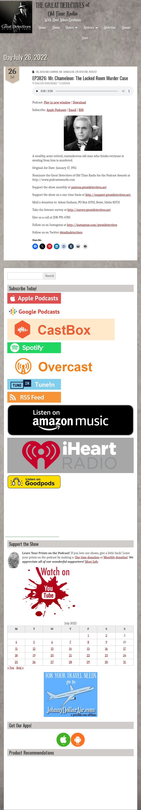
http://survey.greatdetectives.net (88, 210)
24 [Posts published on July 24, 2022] (124, 655)
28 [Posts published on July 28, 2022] (70, 662)
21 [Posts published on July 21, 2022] (70, 655)
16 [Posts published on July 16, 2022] (106, 649)
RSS (81, 110)
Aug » (20, 668)
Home (42, 27)
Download (79, 102)
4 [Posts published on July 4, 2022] (16, 642)
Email (72, 110)
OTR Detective (81, 72)
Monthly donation (115, 557)
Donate (126, 27)
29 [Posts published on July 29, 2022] (88, 662)
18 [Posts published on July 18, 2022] (16, 655)
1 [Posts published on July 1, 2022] (88, 635)
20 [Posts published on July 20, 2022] (52, 655)
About (56, 27)
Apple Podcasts (56, 110)
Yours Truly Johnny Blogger (46, 82)
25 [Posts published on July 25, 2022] (16, 662)
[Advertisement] (32, 514)
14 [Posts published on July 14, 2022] (70, 649)
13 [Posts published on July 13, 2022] (52, 649)
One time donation (87, 557)
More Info (91, 562)
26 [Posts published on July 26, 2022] (34, 662)
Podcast (93, 72)
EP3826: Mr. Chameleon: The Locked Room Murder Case (80, 78)
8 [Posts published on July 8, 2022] (88, 642)
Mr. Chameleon (66, 72)
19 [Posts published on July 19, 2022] (34, 655)
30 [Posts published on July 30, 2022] (106, 662)
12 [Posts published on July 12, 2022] (34, 649)
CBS (37, 72)
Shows (69, 27)
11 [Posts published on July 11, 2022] (16, 649)
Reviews (89, 27)
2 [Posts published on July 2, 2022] (106, 635)
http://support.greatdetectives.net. (108, 195)
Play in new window (57, 102)
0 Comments (65, 82)
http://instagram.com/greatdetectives (92, 225)
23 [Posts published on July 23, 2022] (106, 655)
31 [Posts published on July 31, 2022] (124, 662)
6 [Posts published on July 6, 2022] (52, 642)
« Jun (10, 668)
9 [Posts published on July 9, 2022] (106, 642)
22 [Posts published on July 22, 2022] (88, 655)
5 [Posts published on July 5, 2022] (34, 642)
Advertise (110, 27)
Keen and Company (49, 72)
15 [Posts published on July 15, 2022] (88, 649)
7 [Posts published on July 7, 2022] (70, 642)
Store (84, 38)
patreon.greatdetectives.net (89, 187)
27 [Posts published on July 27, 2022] (52, 662)
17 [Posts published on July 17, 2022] (124, 649)
